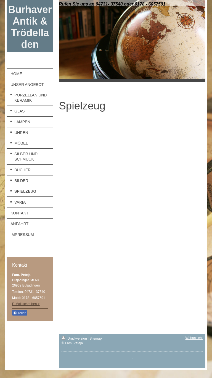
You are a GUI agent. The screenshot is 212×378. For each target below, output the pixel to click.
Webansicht (194, 338)
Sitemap (95, 338)
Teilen (19, 313)
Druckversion (75, 338)
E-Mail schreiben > (26, 304)
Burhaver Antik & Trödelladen (30, 27)
